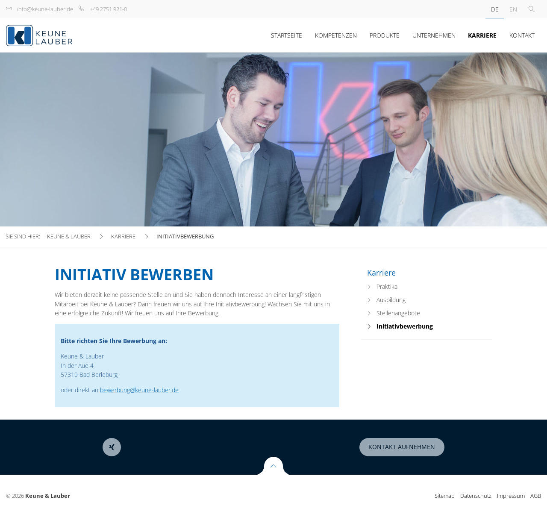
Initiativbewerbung (404, 326)
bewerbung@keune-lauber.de (139, 390)
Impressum (511, 495)
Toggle (531, 9)
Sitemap (445, 495)
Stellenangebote (398, 313)
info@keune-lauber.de (45, 9)
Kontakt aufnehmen (401, 447)
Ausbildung (391, 300)
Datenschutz (475, 495)
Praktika (386, 286)
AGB (535, 495)
